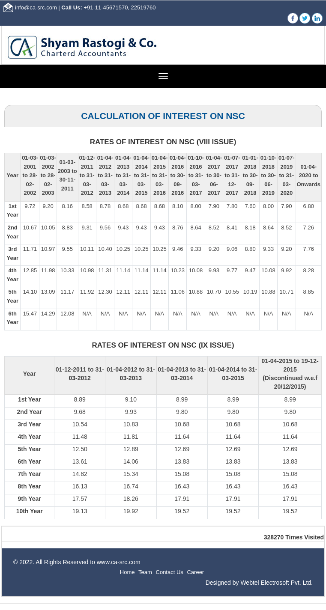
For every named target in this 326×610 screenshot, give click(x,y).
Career (195, 572)
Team (145, 572)
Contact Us (169, 572)
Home (127, 572)
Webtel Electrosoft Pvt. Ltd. (276, 582)
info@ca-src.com (36, 7)
